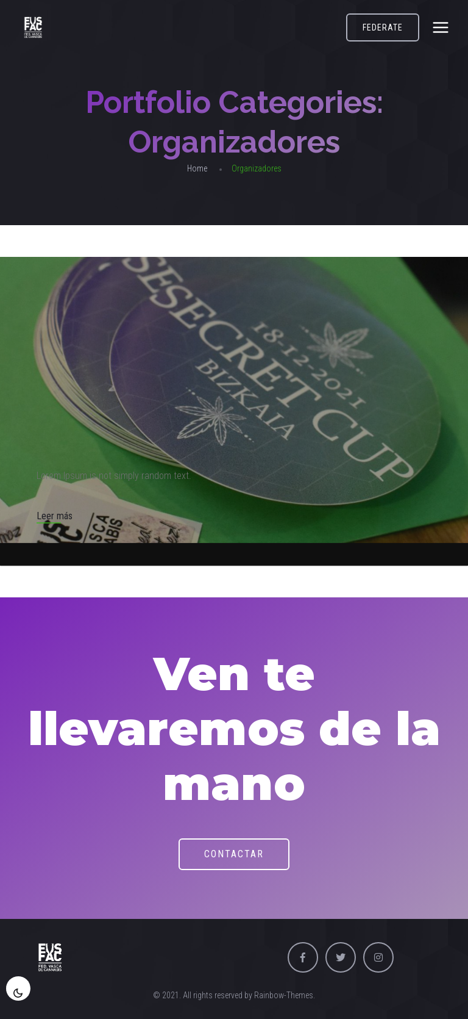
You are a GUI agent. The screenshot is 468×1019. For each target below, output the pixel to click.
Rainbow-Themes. (284, 995)
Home (197, 168)
